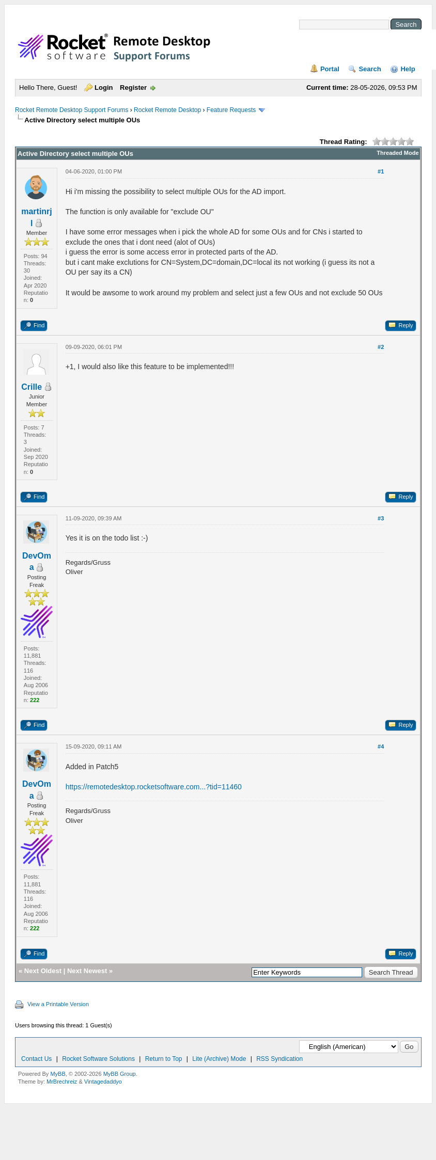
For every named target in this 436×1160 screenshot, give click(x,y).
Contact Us (36, 1058)
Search (370, 69)
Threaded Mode (397, 153)
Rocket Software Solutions (98, 1058)
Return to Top (163, 1058)
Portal (329, 69)
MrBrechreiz (61, 1081)
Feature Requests (231, 110)
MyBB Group (119, 1074)
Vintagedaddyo (103, 1081)
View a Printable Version (58, 1004)
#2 (381, 347)
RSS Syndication (279, 1058)
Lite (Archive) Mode (219, 1058)
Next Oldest (42, 971)
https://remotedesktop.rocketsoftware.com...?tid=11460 (154, 787)
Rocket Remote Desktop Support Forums (71, 110)
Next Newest (87, 971)
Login (104, 87)
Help (407, 69)
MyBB (57, 1074)
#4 (381, 746)
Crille (31, 387)
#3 (381, 518)
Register (133, 87)
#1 (381, 171)
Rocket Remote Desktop (167, 110)
